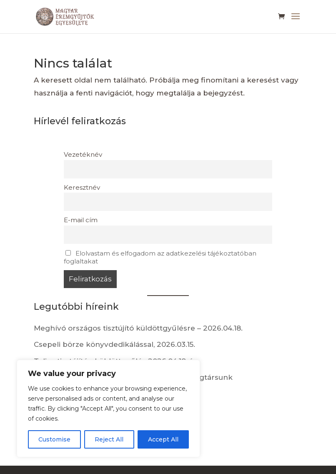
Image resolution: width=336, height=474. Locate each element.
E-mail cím (81, 220)
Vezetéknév (83, 154)
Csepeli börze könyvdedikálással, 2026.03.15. (114, 344)
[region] (108, 408)
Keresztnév (82, 187)
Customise (54, 439)
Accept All (163, 439)
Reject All (109, 439)
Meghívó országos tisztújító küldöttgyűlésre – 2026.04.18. (138, 328)
